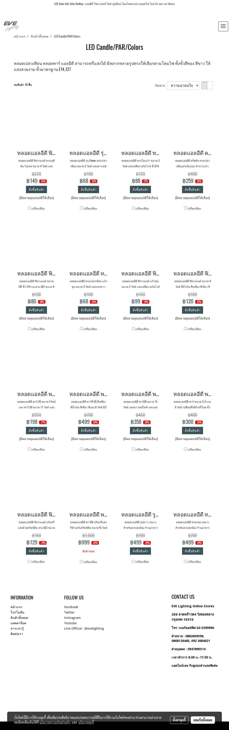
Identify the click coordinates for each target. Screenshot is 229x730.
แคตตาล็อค (18, 623)
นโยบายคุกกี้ (86, 722)
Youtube (70, 623)
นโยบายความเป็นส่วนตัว (54, 722)
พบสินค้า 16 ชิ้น (23, 85)
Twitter (69, 612)
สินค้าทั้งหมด (19, 618)
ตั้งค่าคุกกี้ (179, 720)
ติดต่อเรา (17, 634)
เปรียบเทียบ (38, 208)
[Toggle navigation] (223, 26)
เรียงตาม (161, 85)
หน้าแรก (16, 607)
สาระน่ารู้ (17, 628)
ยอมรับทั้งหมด (202, 720)
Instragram (72, 618)
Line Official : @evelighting (84, 628)
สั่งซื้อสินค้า (36, 189)
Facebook (71, 607)
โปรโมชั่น (17, 612)
